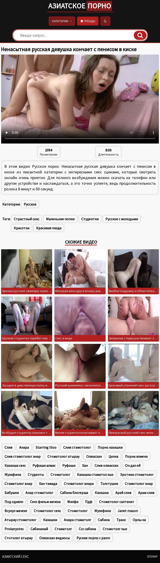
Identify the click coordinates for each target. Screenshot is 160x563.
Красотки (21, 228)
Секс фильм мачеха (45, 501)
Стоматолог (60, 474)
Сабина (104, 519)
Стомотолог (78, 510)
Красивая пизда (48, 228)
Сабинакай (39, 529)
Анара (24, 447)
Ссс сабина (87, 529)
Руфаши (68, 465)
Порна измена (136, 456)
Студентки (90, 219)
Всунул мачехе (16, 510)
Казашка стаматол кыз (95, 474)
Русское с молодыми (121, 219)
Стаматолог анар (18, 483)
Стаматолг (63, 529)
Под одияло (14, 501)
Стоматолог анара (79, 483)
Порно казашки (110, 447)
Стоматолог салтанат (116, 501)
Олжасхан (94, 456)
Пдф (88, 501)
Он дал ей (132, 465)
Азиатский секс (15, 556)
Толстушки (109, 483)
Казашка (102, 492)
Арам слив (146, 492)
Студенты (36, 474)
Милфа (72, 501)
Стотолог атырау (18, 538)
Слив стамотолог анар (23, 456)
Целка (113, 456)
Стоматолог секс (47, 510)
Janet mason (128, 510)
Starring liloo (46, 447)
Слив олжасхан (106, 465)
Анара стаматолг (77, 519)
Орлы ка (139, 519)
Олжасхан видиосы (54, 538)
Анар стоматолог (39, 492)
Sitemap (152, 556)
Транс (121, 519)
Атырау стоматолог (20, 519)
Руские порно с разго (93, 538)
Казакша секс (15, 465)
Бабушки (12, 492)
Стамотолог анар (139, 483)
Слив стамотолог (77, 447)
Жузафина (13, 474)
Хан (85, 465)
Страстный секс (26, 219)
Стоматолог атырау (63, 456)
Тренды (87, 21)
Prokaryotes (14, 529)
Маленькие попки (60, 219)
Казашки (50, 519)
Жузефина (102, 510)
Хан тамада (48, 483)
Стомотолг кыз (115, 529)
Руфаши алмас (44, 465)
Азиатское (80, 6)
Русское (30, 204)
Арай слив (123, 492)
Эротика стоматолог (137, 474)
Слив (8, 447)
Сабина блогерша (74, 492)
